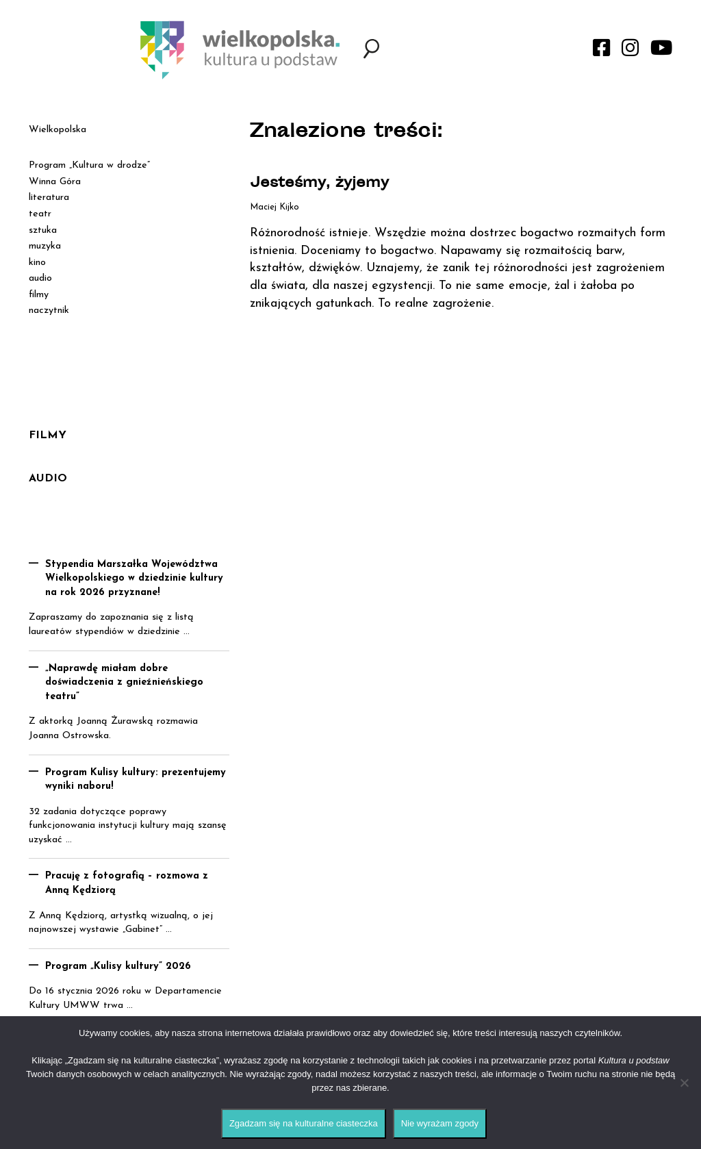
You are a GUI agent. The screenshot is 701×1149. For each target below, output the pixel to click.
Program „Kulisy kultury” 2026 (118, 966)
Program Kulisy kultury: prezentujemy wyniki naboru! (135, 780)
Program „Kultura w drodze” (89, 165)
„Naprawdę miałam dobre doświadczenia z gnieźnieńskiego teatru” (124, 683)
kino (37, 262)
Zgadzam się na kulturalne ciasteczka (303, 1123)
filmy (39, 295)
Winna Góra (55, 182)
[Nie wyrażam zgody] (684, 1082)
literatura (49, 197)
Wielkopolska (57, 130)
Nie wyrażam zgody (440, 1123)
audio (40, 278)
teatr (40, 214)
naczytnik (49, 310)
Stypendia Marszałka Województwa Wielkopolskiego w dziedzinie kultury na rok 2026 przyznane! (134, 578)
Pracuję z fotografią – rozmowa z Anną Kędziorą (126, 883)
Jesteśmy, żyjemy (319, 183)
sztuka (43, 230)
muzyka (45, 246)
